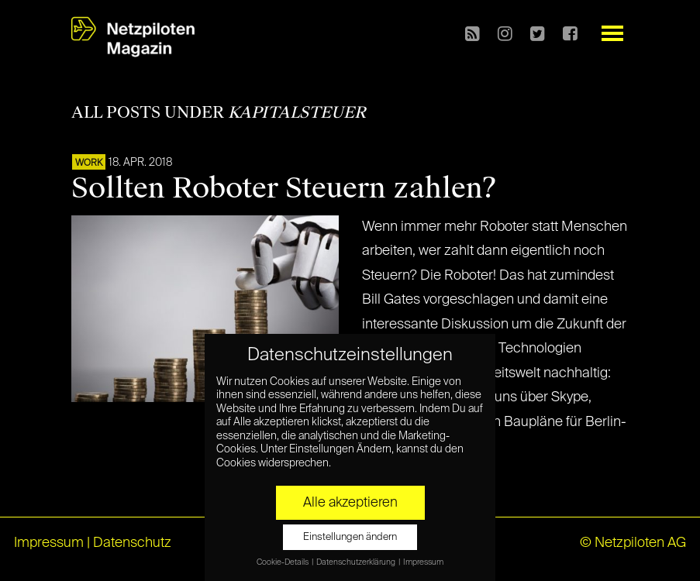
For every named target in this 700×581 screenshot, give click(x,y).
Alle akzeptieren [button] (350, 503)
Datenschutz (132, 543)
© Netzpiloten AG (633, 543)
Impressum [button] (423, 562)
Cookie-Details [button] (283, 562)
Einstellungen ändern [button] (350, 537)
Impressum (49, 543)
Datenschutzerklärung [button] (356, 562)
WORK (88, 163)
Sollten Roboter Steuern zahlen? (284, 188)
